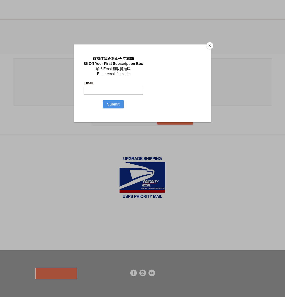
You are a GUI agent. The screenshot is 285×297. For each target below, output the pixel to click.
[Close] (209, 45)
